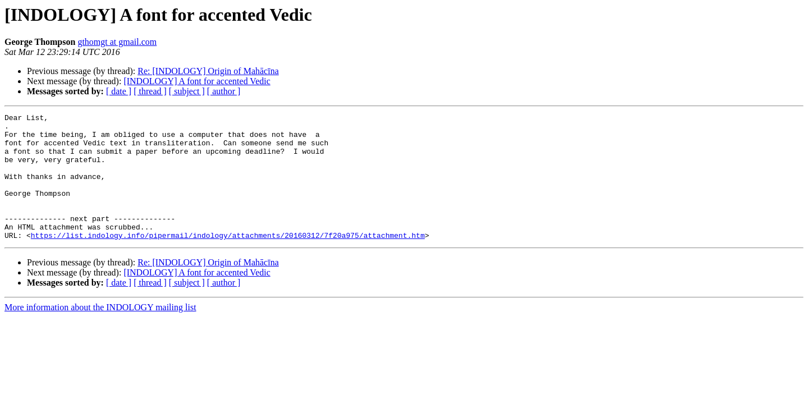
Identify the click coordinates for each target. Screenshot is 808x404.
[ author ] (224, 91)
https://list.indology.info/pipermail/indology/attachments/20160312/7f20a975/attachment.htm (228, 260)
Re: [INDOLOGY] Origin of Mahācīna (207, 71)
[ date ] (118, 91)
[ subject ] (187, 91)
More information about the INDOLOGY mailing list (100, 332)
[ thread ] (150, 91)
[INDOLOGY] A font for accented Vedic (196, 81)
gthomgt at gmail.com (117, 42)
